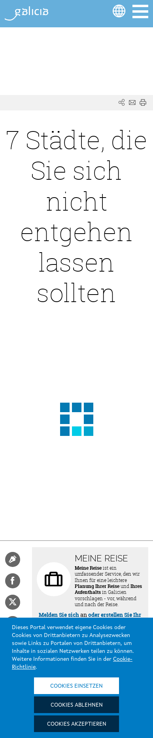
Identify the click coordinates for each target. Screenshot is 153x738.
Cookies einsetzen (76, 686)
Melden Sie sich (59, 614)
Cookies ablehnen (77, 705)
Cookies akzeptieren (76, 724)
